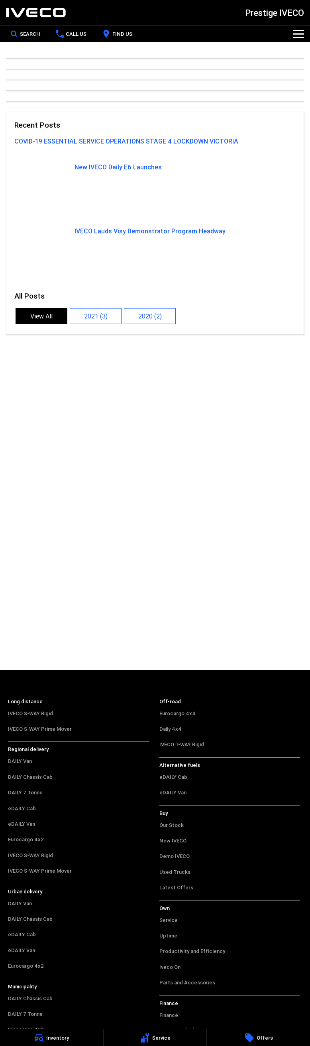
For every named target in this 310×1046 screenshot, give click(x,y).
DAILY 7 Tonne (25, 792)
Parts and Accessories (187, 982)
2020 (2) (150, 316)
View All (41, 316)
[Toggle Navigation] (298, 34)
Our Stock (171, 825)
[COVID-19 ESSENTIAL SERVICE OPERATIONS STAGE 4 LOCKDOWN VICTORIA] (155, 146)
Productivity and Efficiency (192, 951)
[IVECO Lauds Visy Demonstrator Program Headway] (155, 255)
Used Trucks (174, 872)
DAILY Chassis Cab (30, 777)
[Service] (155, 1037)
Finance (168, 1015)
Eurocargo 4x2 (26, 839)
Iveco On (170, 967)
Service (168, 920)
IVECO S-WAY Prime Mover (40, 729)
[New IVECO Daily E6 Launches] (155, 191)
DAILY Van (20, 761)
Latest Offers (176, 887)
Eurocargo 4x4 (177, 713)
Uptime (168, 935)
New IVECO (172, 840)
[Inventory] (51, 1037)
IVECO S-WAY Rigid (30, 713)
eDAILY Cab (22, 808)
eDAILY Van (21, 824)
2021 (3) (96, 316)
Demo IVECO (174, 856)
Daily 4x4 (170, 729)
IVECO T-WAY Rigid (181, 744)
